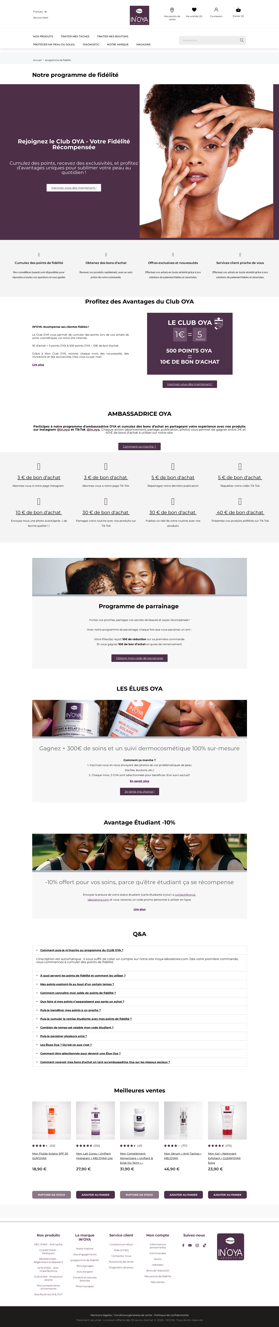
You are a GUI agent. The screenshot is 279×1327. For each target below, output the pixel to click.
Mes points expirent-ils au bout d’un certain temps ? (77, 984)
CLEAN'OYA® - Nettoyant (48, 1252)
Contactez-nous (121, 1255)
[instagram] (197, 1245)
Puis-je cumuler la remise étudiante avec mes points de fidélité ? (86, 1019)
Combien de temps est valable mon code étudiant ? (77, 1027)
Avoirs (157, 1258)
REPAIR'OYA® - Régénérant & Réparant (48, 1260)
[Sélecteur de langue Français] (40, 12)
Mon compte (157, 1235)
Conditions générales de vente (133, 1315)
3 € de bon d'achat (38, 477)
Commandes (158, 1253)
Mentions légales (101, 1315)
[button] (74, 187)
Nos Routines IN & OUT (48, 1294)
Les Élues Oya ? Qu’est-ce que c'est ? (66, 1045)
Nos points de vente (121, 1261)
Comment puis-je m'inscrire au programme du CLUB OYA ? (81, 950)
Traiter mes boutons (112, 36)
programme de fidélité (85, 1260)
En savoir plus (139, 781)
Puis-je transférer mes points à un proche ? (70, 1010)
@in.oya (63, 429)
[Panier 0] (238, 13)
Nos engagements (84, 1254)
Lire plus (38, 364)
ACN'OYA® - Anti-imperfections (48, 1269)
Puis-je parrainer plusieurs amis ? (63, 1036)
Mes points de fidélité (157, 1276)
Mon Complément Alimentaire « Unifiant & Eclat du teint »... (136, 1158)
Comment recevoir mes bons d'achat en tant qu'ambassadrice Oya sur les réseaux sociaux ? (105, 1062)
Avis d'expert (85, 1271)
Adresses (157, 1264)
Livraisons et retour (121, 1244)
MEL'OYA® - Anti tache (48, 1244)
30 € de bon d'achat (106, 512)
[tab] (139, 950)
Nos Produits (43, 36)
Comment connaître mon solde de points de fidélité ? (78, 993)
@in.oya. (93, 429)
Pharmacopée (85, 1286)
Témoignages (84, 1265)
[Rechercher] (212, 40)
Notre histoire (84, 1248)
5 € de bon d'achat (172, 477)
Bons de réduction (157, 1270)
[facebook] (183, 1245)
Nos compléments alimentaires (48, 1287)
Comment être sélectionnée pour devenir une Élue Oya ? (80, 1053)
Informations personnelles (158, 1246)
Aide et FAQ (121, 1250)
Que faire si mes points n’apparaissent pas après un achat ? (82, 1001)
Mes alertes (158, 1282)
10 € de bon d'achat (39, 512)
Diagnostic (91, 44)
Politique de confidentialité (171, 1315)
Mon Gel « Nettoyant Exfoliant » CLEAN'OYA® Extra (224, 1158)
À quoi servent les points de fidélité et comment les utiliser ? (83, 975)
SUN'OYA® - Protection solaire (48, 1278)
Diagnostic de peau (121, 1267)
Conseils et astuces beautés (84, 1279)
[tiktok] (204, 1245)
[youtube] (190, 1245)
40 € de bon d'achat (240, 512)
